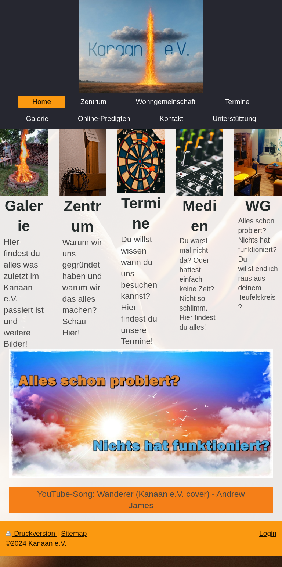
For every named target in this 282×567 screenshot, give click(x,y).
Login (267, 533)
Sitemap (74, 533)
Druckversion (31, 533)
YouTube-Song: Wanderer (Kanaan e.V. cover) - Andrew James (141, 499)
